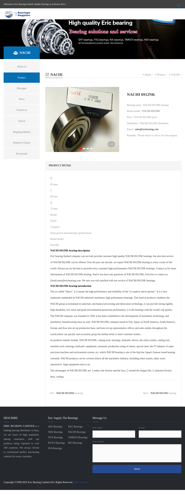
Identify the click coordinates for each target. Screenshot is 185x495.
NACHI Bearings (77, 432)
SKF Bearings (55, 426)
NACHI (175, 74)
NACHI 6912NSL (65, 393)
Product (161, 74)
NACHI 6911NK (159, 393)
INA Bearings (55, 448)
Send (137, 469)
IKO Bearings (75, 443)
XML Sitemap (81, 482)
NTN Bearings (55, 437)
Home (148, 74)
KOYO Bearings (56, 443)
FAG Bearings (75, 426)
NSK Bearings (55, 432)
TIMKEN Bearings (78, 437)
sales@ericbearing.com (147, 129)
